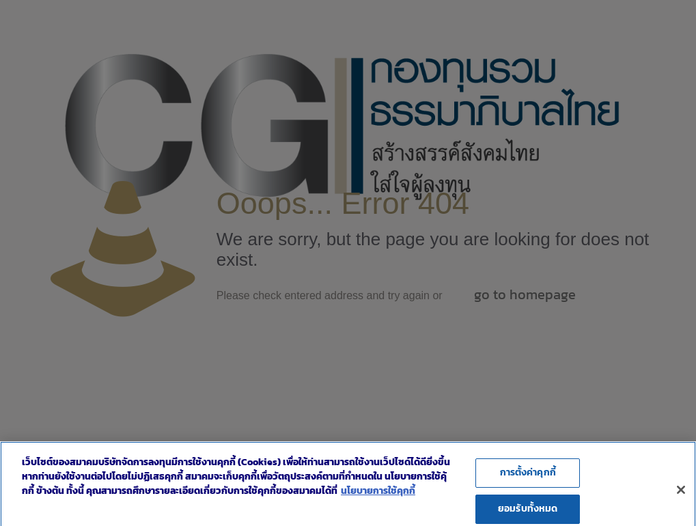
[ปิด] (681, 495)
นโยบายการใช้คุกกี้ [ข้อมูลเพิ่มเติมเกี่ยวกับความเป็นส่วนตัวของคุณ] (378, 496)
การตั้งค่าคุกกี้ (528, 478)
